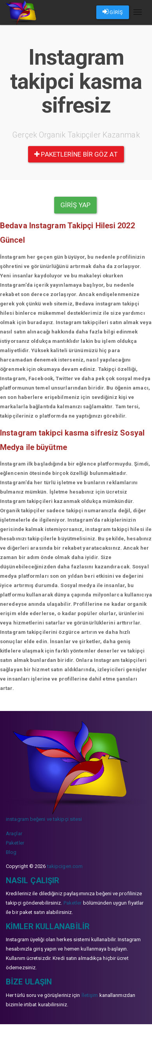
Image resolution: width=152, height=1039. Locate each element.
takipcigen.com (65, 866)
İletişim (89, 995)
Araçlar (14, 833)
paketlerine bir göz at (75, 154)
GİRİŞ (113, 11)
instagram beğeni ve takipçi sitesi (44, 819)
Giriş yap (75, 205)
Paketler (15, 843)
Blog (11, 852)
